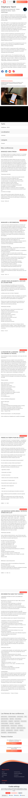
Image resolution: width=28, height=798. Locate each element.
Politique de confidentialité (19, 776)
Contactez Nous (17, 771)
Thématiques (4, 775)
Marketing (16, 795)
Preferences (22, 795)
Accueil (3, 771)
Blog (3, 776)
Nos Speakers (4, 773)
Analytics (11, 795)
